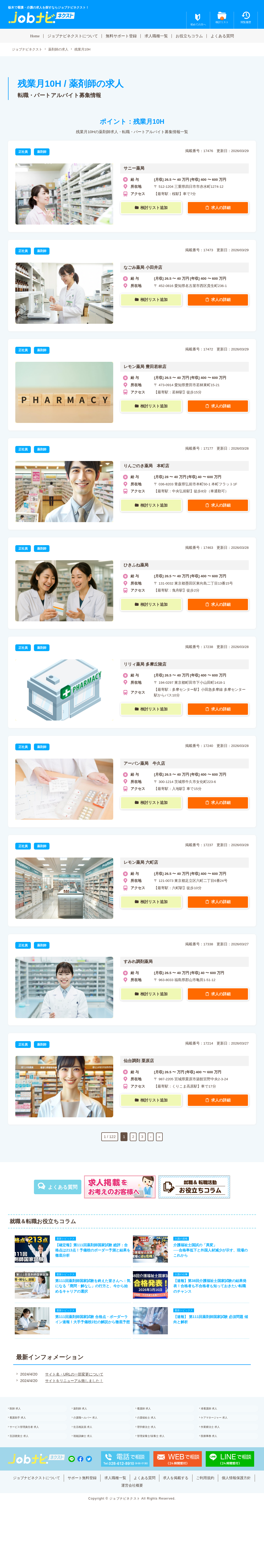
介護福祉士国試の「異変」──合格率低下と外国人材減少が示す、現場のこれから (214, 1252)
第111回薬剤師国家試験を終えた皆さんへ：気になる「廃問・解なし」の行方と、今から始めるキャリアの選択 (90, 1291)
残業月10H (87, 50)
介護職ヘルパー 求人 (91, 1431)
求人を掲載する (198, 1495)
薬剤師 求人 (85, 1420)
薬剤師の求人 (62, 50)
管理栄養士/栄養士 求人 (157, 1453)
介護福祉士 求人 (152, 1431)
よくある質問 (222, 36)
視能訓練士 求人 (88, 1453)
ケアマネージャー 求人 (221, 1431)
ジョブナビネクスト (28, 50)
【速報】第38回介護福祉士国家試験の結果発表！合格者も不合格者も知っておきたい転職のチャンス (213, 1291)
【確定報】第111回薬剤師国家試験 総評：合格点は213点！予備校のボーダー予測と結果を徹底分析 (90, 1252)
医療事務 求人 (214, 1453)
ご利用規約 (229, 1495)
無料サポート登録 (121, 36)
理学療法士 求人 (152, 1442)
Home (35, 36)
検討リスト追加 (154, 208)
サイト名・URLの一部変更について (73, 1384)
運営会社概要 (151, 1503)
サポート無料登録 (98, 1495)
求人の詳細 (221, 208)
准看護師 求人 (214, 1420)
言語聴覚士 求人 (25, 1453)
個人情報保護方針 (116, 1503)
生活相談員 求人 (88, 1442)
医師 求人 (20, 1420)
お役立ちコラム (189, 36)
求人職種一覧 (156, 36)
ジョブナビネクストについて (72, 36)
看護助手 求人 (23, 1431)
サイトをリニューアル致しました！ (73, 1390)
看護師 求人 (149, 1420)
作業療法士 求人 (216, 1442)
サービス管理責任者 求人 (31, 1442)
